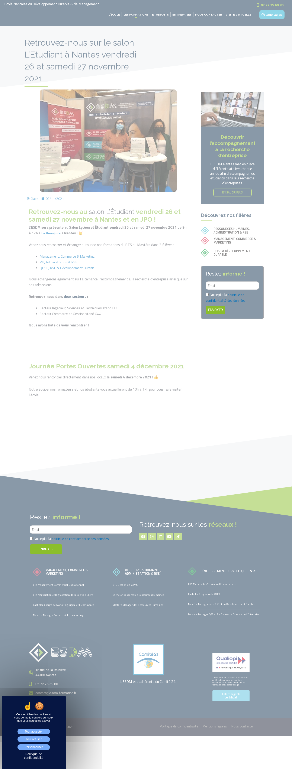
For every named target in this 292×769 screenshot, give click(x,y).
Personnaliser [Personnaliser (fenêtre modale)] (34, 747)
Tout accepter (34, 731)
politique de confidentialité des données (227, 297)
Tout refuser (34, 739)
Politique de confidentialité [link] (34, 755)
